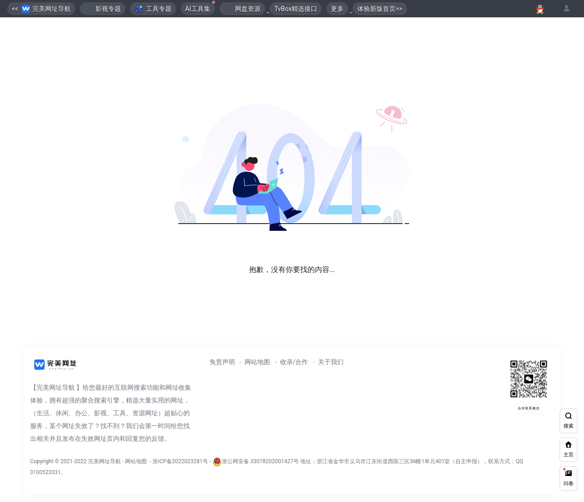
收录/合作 (294, 362)
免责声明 (222, 362)
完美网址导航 (105, 461)
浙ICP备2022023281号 (180, 461)
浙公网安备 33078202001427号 (260, 461)
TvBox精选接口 (295, 8)
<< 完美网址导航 (41, 9)
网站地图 (257, 362)
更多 (337, 8)
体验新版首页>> (379, 8)
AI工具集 (200, 7)
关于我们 (331, 362)
